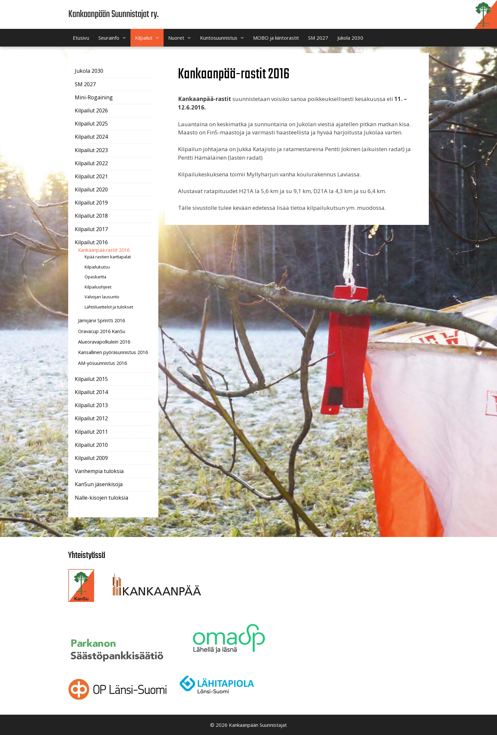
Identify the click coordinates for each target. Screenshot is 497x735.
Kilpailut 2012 (91, 418)
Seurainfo (114, 38)
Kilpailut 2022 (91, 163)
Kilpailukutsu (97, 267)
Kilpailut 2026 (91, 110)
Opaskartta (95, 277)
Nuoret (181, 38)
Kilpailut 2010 (91, 444)
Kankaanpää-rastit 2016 (103, 250)
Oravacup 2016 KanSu (101, 331)
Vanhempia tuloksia (99, 471)
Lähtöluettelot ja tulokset (109, 307)
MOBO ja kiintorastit (276, 37)
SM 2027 (318, 37)
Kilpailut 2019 (91, 202)
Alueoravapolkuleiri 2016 (104, 342)
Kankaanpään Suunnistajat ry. (113, 14)
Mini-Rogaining (94, 97)
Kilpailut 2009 (91, 458)
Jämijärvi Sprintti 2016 (101, 320)
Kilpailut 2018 (91, 215)
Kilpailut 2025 (91, 123)
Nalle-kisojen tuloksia (101, 497)
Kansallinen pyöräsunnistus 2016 (113, 352)
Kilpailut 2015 (91, 379)
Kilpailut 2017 (91, 229)
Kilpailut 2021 (91, 176)
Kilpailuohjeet (98, 287)
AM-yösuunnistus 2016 (102, 363)
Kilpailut (149, 38)
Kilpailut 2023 (91, 150)
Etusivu (81, 37)
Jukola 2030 (350, 37)
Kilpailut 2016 (91, 242)
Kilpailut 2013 (91, 405)
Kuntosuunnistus (224, 38)
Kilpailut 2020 (91, 189)
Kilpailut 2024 (91, 136)
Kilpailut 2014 (91, 392)
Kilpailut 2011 (91, 431)
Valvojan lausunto (102, 297)
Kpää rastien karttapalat (108, 257)
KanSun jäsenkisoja (99, 484)
